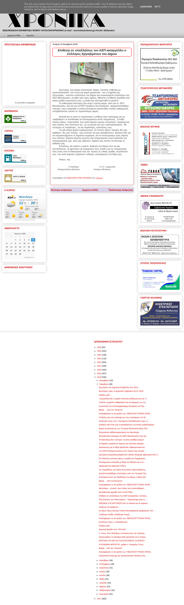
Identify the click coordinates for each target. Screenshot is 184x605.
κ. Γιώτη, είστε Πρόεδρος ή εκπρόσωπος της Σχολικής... (122, 533)
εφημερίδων (31, 103)
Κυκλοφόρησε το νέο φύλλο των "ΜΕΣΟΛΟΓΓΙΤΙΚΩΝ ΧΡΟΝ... (125, 413)
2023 (99, 358)
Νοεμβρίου (104, 384)
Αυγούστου (104, 568)
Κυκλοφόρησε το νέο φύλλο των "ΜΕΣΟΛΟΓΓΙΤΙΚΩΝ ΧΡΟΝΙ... (125, 552)
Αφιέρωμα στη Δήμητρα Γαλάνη (112, 466)
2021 (99, 366)
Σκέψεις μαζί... (105, 526)
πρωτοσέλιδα (21, 103)
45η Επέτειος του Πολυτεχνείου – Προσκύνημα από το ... (123, 499)
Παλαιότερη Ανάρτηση (121, 190)
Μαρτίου (103, 586)
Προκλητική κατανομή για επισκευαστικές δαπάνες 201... (123, 556)
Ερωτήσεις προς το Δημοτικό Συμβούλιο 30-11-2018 (121, 391)
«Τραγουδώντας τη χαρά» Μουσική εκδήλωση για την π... (123, 399)
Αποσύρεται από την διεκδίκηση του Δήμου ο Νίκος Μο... (123, 477)
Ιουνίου (102, 575)
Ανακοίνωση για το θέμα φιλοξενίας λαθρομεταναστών (122, 447)
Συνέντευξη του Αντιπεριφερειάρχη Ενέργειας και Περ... (122, 406)
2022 (99, 362)
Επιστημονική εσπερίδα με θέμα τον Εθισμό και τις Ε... (122, 462)
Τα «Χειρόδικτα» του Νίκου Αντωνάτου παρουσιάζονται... (123, 470)
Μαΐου (102, 579)
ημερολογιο (29, 257)
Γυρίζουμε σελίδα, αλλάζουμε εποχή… (115, 514)
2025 (99, 351)
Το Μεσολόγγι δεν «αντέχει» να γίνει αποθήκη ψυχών (121, 440)
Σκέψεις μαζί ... (105, 395)
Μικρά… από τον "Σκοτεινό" (110, 548)
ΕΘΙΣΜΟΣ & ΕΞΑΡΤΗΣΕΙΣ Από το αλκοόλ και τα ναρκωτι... (124, 503)
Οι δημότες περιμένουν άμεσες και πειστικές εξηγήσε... (122, 443)
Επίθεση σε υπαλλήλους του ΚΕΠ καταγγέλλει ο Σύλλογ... (123, 496)
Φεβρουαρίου (105, 590)
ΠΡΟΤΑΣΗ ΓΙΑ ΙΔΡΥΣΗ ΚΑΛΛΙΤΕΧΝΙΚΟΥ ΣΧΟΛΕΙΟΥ (122, 541)
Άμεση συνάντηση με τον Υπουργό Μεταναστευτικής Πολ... (124, 428)
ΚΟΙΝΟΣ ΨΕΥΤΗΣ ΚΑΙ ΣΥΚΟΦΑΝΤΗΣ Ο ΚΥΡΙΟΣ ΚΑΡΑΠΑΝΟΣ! (126, 425)
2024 (99, 355)
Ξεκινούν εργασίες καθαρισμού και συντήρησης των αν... (123, 402)
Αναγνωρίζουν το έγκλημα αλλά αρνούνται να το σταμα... (123, 537)
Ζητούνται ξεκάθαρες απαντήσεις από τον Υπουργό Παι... (123, 473)
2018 (99, 377)
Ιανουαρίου (104, 594)
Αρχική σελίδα (13, 35)
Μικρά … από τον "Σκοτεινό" (111, 410)
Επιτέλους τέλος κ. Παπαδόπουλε (113, 522)
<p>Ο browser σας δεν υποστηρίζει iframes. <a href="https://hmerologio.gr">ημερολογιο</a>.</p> (19, 245)
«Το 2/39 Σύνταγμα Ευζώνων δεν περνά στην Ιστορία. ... (123, 451)
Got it (157, 7)
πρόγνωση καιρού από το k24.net (25, 220)
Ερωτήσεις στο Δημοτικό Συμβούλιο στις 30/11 (118, 387)
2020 (99, 370)
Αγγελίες (30, 35)
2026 (99, 347)
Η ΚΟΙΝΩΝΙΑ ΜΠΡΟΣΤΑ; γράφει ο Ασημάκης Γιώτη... (122, 544)
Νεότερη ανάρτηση (61, 190)
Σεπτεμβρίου (105, 564)
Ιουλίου (102, 571)
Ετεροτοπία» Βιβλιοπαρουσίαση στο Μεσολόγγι (119, 432)
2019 (99, 373)
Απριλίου (103, 583)
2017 (99, 599)
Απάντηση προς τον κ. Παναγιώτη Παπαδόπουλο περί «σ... (124, 421)
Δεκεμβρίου (104, 380)
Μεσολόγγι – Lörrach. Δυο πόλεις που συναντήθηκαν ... (122, 488)
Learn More (146, 7)
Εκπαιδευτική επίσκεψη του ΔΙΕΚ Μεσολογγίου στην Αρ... (123, 436)
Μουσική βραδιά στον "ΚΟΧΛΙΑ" (112, 529)
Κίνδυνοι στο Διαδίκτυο (108, 507)
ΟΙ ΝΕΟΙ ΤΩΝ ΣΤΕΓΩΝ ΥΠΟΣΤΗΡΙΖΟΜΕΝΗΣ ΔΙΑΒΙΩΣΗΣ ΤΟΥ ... (127, 511)
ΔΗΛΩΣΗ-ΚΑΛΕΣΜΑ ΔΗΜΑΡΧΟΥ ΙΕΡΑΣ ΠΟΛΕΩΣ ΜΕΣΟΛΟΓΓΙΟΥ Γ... (129, 455)
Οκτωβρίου (104, 560)
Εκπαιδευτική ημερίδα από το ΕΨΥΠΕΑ (116, 492)
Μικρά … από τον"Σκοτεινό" (110, 481)
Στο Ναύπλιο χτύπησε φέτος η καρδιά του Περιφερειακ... (123, 458)
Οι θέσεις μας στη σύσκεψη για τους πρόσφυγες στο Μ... (123, 417)
